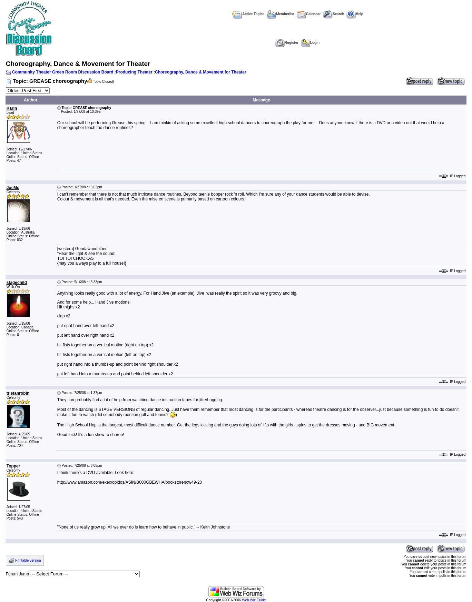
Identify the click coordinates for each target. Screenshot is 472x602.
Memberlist (280, 14)
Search (333, 14)
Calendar (309, 14)
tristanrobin (18, 393)
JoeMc (13, 187)
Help (354, 14)
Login (310, 43)
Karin (12, 108)
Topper (13, 466)
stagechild (17, 282)
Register (286, 43)
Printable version (28, 560)
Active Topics (248, 14)
